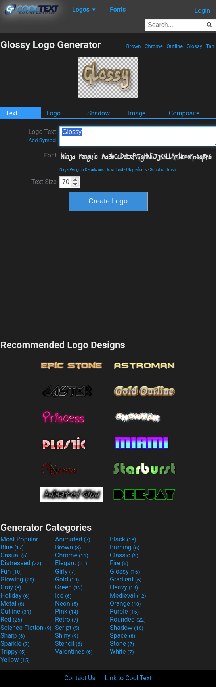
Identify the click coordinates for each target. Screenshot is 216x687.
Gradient (125, 579)
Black (123, 539)
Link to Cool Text (128, 678)
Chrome (153, 46)
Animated (72, 539)
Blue (12, 547)
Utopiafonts (136, 169)
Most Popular (19, 539)
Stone (122, 643)
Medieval (128, 595)
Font (50, 155)
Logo (53, 113)
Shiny (66, 635)
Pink (66, 611)
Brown (133, 46)
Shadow (98, 113)
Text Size (44, 182)
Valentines (74, 651)
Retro (66, 619)
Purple (124, 611)
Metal (12, 603)
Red (11, 619)
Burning (125, 547)
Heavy (124, 587)
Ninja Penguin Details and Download (91, 169)
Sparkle (14, 643)
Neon (66, 603)
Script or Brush (163, 169)
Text (11, 113)
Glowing (17, 579)
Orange (125, 603)
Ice (63, 595)
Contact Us (80, 678)
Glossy (194, 46)
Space (122, 635)
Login (202, 10)
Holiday (15, 595)
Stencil (68, 643)
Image (137, 113)
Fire (119, 563)
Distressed (20, 563)
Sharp (12, 635)
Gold (67, 579)
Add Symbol (43, 140)
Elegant (71, 563)
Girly (65, 571)
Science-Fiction (26, 627)
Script (67, 627)
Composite (184, 113)
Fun (11, 571)
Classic (124, 555)
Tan (210, 46)
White (122, 651)
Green (69, 587)
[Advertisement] (108, 274)
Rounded (128, 619)
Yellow (15, 660)
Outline (174, 46)
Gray (10, 587)
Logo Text (43, 135)
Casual (14, 555)
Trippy (13, 651)
